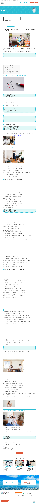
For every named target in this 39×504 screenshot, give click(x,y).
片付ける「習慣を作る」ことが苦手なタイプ (8, 67)
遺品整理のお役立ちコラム (32, 18)
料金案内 (23, 494)
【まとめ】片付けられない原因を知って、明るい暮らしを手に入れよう (11, 71)
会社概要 (33, 0)
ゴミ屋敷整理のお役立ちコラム (15, 18)
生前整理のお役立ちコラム (24, 18)
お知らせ (31, 495)
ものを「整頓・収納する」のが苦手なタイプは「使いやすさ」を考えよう (11, 69)
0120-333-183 (11, 481)
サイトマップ (36, 0)
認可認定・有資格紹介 (24, 495)
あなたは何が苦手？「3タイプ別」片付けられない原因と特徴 (10, 65)
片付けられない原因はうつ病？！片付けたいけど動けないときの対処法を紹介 (12, 134)
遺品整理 (17, 495)
